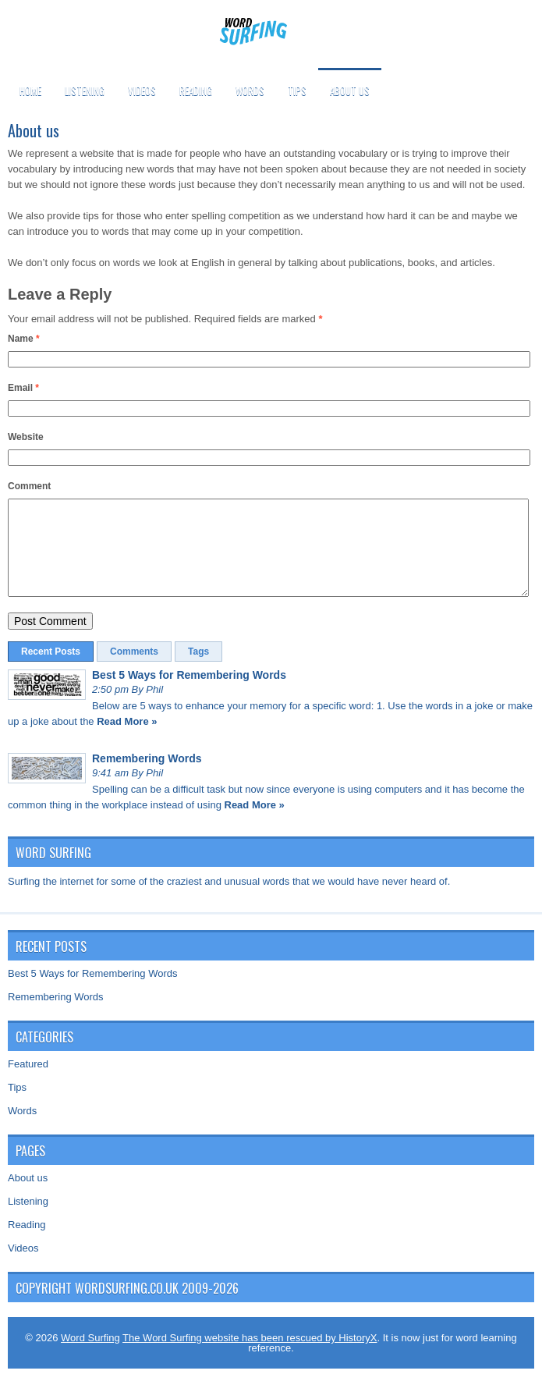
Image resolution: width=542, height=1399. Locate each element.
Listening (85, 90)
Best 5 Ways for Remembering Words (189, 693)
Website (26, 436)
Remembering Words (147, 777)
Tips (297, 90)
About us (350, 90)
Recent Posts (50, 670)
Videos (142, 90)
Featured (28, 1082)
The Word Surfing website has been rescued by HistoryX (249, 1356)
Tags (198, 670)
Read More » (127, 740)
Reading (195, 90)
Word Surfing (90, 1356)
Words (250, 90)
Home (30, 90)
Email (23, 387)
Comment (29, 486)
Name (24, 338)
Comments (134, 670)
